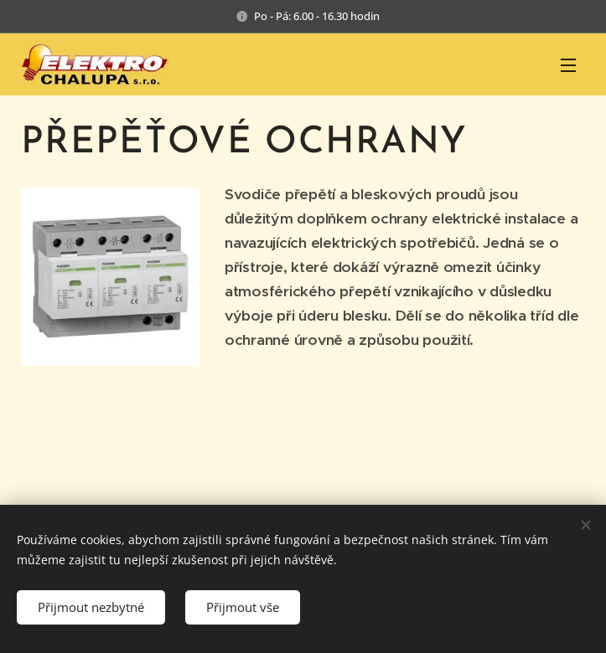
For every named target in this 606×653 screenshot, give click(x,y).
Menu (568, 65)
